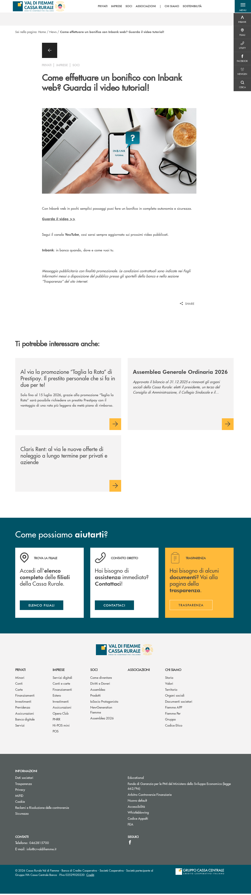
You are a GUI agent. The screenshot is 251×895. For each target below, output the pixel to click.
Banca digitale (25, 720)
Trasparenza (23, 784)
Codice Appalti (138, 819)
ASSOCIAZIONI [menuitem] (144, 6)
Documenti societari (178, 702)
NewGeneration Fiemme (101, 711)
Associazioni (139, 671)
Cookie (20, 802)
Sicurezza (21, 814)
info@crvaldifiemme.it (41, 850)
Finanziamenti (25, 696)
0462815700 (39, 844)
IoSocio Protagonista (104, 702)
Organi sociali (174, 696)
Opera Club (61, 714)
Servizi (20, 726)
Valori (169, 684)
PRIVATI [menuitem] (101, 6)
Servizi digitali (62, 678)
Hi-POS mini (61, 726)
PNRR (56, 720)
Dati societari (24, 778)
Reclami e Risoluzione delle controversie (42, 808)
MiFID (19, 796)
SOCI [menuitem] (127, 6)
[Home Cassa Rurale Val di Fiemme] (39, 6)
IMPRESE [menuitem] (115, 6)
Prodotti (95, 696)
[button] (242, 6)
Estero (57, 696)
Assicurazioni (24, 714)
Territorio (171, 690)
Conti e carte (61, 684)
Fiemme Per (173, 714)
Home (42, 32)
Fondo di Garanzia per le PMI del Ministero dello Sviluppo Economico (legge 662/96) (179, 787)
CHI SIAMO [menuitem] (170, 6)
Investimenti (23, 702)
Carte (19, 690)
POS (56, 732)
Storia (169, 678)
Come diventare (101, 678)
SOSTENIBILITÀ (190, 6)
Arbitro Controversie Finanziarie (166, 795)
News (53, 32)
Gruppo (170, 720)
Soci (93, 671)
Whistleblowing (138, 813)
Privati (20, 671)
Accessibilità (136, 807)
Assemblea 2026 (102, 719)
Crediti (90, 876)
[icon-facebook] (130, 843)
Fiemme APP (173, 708)
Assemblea (97, 690)
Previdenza (22, 708)
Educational (136, 778)
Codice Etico (173, 726)
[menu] (148, 6)
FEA (130, 825)
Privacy (20, 790)
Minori (19, 678)
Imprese (59, 671)
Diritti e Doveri (100, 684)
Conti (19, 684)
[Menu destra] (242, 19)
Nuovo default (137, 801)
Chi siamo (173, 671)
